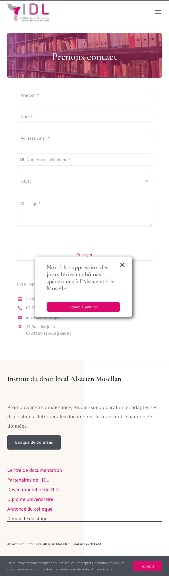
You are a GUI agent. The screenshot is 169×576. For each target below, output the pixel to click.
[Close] (122, 265)
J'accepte (147, 566)
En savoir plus (102, 569)
